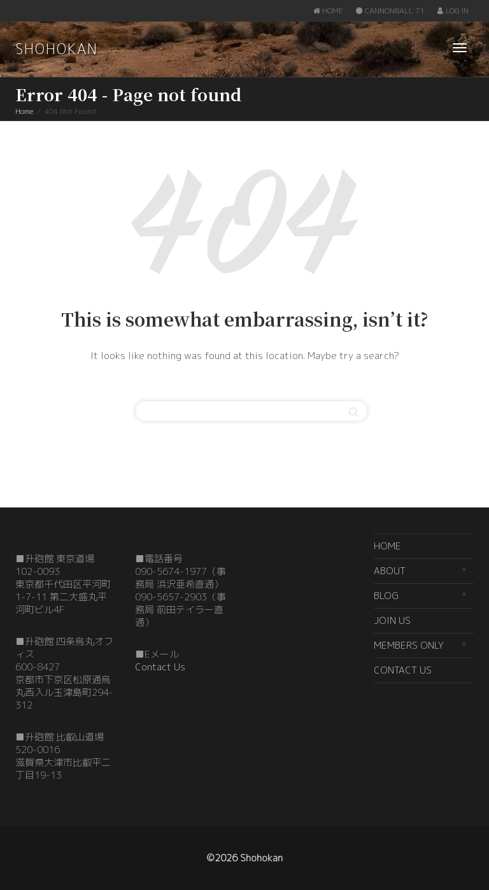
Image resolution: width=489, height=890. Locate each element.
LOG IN (452, 10)
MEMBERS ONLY (409, 645)
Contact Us (160, 667)
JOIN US (392, 620)
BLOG (386, 595)
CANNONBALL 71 (389, 10)
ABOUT (390, 570)
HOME (328, 10)
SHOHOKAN (56, 49)
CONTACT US (403, 670)
